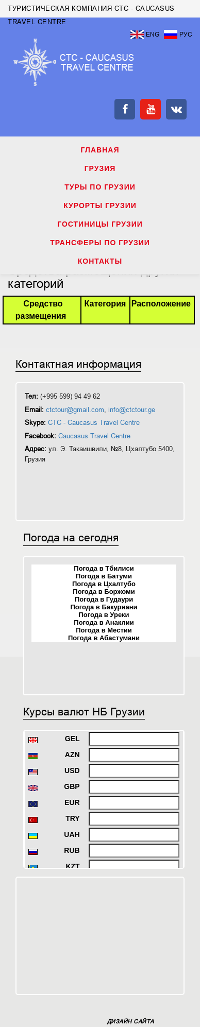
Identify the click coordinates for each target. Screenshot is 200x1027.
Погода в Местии (103, 630)
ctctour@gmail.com (75, 410)
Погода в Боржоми (104, 591)
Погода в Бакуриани (103, 607)
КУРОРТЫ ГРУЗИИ (100, 205)
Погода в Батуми (104, 576)
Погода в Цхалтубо (104, 584)
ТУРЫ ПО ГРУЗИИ (100, 187)
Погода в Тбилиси (104, 568)
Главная (100, 150)
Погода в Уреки (103, 615)
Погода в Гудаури (104, 599)
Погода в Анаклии (104, 622)
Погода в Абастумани (104, 638)
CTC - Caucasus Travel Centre (94, 422)
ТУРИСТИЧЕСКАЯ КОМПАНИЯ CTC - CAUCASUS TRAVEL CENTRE (74, 62)
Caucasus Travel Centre (94, 436)
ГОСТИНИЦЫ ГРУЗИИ (100, 224)
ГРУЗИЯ (100, 168)
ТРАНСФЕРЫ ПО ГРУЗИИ (100, 242)
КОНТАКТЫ (100, 261)
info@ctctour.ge (131, 410)
